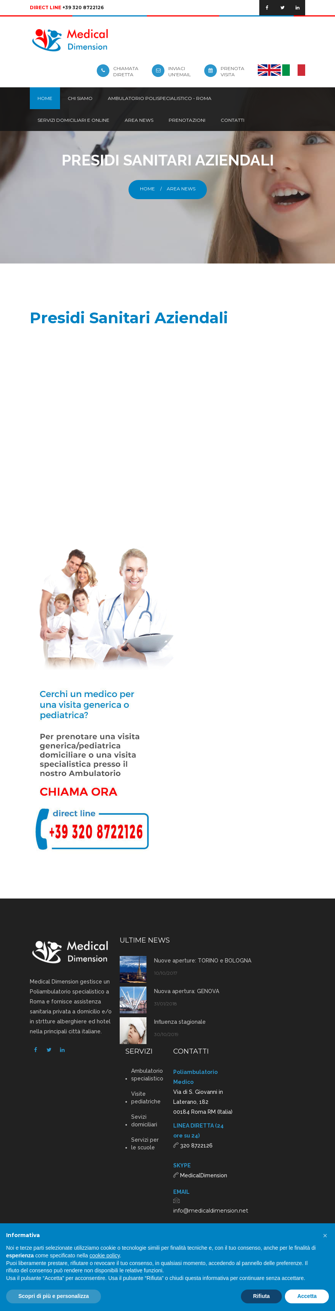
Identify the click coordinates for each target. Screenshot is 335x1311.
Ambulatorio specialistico (146, 1075)
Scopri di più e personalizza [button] (53, 1296)
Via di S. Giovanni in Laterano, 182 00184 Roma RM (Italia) (203, 1102)
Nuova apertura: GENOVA (186, 991)
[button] (325, 1235)
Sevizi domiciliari (144, 1121)
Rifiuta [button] (261, 1296)
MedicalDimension (203, 1175)
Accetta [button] (307, 1296)
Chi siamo (80, 98)
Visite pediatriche (146, 1098)
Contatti (232, 120)
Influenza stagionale (180, 1022)
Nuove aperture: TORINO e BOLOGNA (202, 960)
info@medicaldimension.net (210, 1210)
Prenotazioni (187, 120)
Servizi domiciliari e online (73, 120)
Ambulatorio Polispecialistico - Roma (159, 98)
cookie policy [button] (104, 1255)
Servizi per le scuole (145, 1144)
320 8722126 (196, 1145)
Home (44, 98)
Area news (139, 120)
